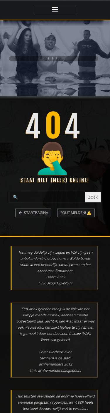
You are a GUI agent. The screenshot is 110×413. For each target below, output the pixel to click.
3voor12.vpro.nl (59, 283)
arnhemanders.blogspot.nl (59, 370)
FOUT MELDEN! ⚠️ (76, 212)
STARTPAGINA (33, 212)
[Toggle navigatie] (55, 9)
